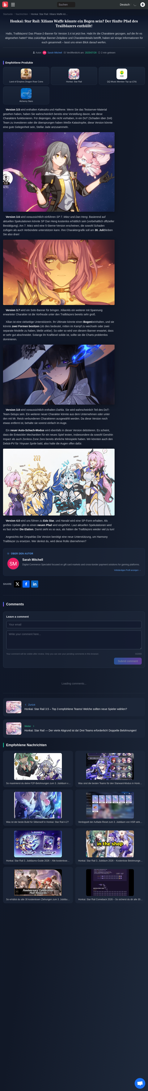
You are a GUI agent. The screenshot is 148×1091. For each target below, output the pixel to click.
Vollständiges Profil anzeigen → (127, 570)
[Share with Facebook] (26, 584)
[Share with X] (17, 584)
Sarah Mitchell (32, 559)
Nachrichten (22, 14)
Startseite (8, 14)
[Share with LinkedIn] (34, 584)
